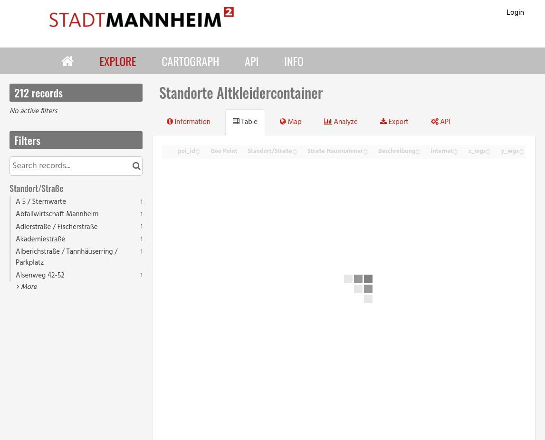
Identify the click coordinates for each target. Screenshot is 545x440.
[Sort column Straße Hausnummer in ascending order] (365, 149)
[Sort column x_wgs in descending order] (488, 152)
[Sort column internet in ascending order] (455, 149)
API (251, 60)
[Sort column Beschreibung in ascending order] (417, 149)
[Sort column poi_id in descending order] (197, 152)
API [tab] (440, 122)
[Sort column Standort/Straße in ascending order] (294, 149)
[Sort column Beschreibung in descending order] (417, 152)
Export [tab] (394, 122)
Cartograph (190, 60)
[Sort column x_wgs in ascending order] (488, 149)
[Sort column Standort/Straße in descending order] (294, 152)
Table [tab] (245, 122)
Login (515, 12)
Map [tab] (290, 122)
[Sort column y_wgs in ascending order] (521, 149)
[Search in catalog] (137, 166)
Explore (117, 60)
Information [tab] (188, 122)
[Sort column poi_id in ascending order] (197, 149)
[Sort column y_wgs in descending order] (521, 152)
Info (294, 60)
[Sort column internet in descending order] (455, 152)
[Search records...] (76, 166)
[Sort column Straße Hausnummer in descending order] (365, 152)
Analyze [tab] (341, 122)
